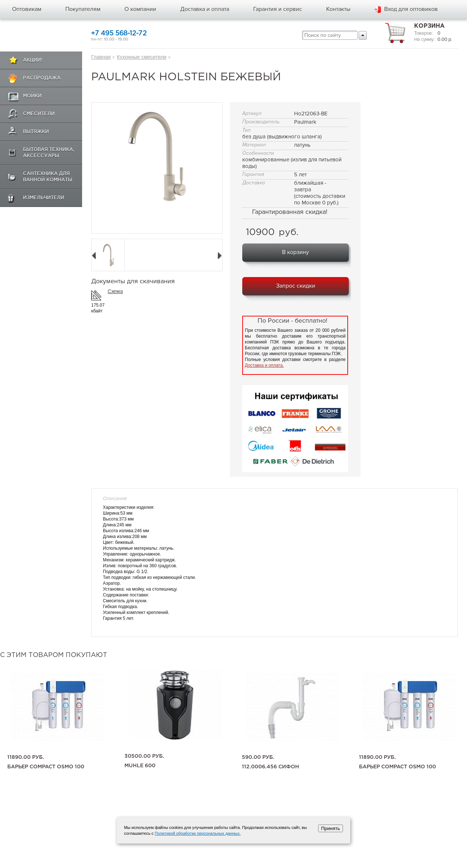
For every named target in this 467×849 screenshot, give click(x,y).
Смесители (39, 114)
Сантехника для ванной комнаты (47, 177)
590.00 (258, 757)
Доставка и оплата (204, 9)
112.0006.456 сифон (270, 767)
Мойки (32, 96)
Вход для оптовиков (411, 9)
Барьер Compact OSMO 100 (45, 767)
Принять (330, 828)
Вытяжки (36, 132)
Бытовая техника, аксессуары (48, 153)
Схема (115, 291)
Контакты (338, 9)
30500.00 (144, 756)
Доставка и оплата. (264, 365)
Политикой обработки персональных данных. (198, 833)
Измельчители (43, 198)
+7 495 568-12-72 (119, 33)
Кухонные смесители (141, 57)
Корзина (429, 26)
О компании (140, 9)
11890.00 (25, 757)
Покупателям (82, 9)
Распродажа (42, 78)
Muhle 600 (139, 766)
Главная (101, 57)
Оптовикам (26, 9)
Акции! (32, 60)
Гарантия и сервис (277, 9)
